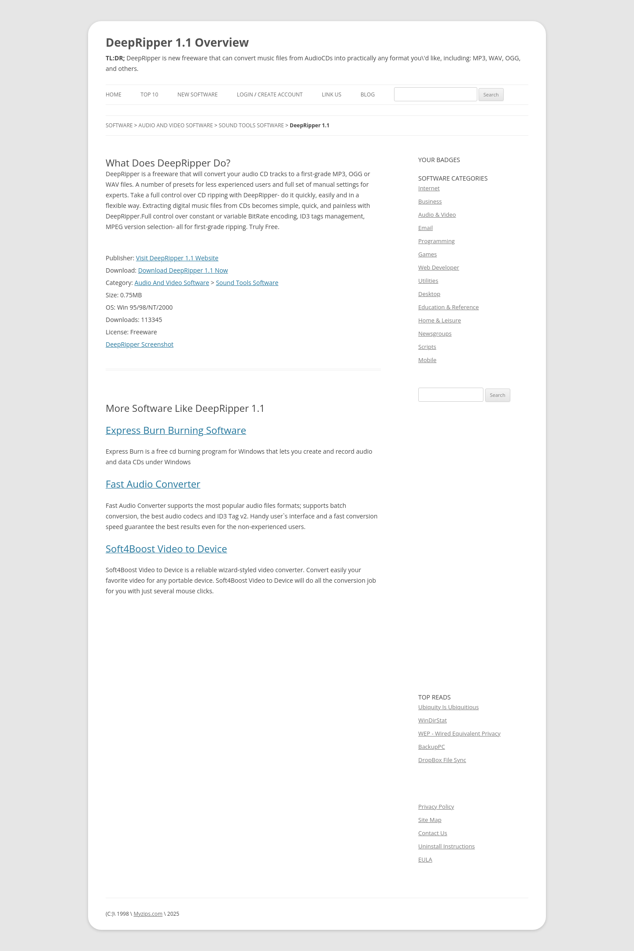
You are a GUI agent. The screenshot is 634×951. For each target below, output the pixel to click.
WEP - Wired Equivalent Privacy (459, 733)
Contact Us (432, 833)
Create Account (280, 94)
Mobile (427, 360)
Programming (436, 241)
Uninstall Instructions (446, 846)
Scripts (427, 347)
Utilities (428, 281)
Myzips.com (147, 914)
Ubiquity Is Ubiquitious (448, 707)
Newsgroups (435, 333)
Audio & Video (437, 214)
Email (425, 228)
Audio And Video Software (176, 125)
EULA (425, 859)
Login (245, 94)
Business (430, 201)
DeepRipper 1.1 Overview (177, 42)
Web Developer (438, 267)
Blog (368, 94)
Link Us (331, 94)
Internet (429, 188)
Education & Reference (448, 307)
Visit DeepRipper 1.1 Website (177, 258)
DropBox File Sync (442, 760)
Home (114, 94)
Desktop (429, 294)
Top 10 (149, 94)
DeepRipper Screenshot (139, 344)
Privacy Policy (436, 806)
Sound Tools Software (251, 125)
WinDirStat (432, 720)
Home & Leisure (439, 320)
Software (119, 125)
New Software (197, 94)
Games (427, 254)
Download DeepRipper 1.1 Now (183, 270)
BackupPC (431, 747)
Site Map (430, 820)
